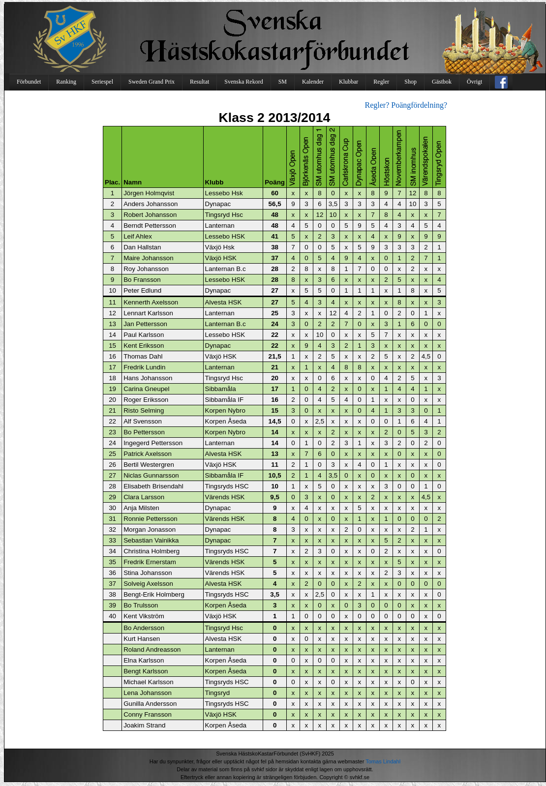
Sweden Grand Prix (151, 81)
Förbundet (29, 81)
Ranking (66, 81)
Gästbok (442, 81)
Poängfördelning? (419, 105)
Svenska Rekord (243, 81)
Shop (410, 81)
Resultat (199, 81)
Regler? (377, 105)
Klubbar (348, 81)
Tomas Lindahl (382, 761)
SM (282, 81)
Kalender (313, 81)
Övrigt (474, 81)
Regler (381, 81)
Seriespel (102, 81)
